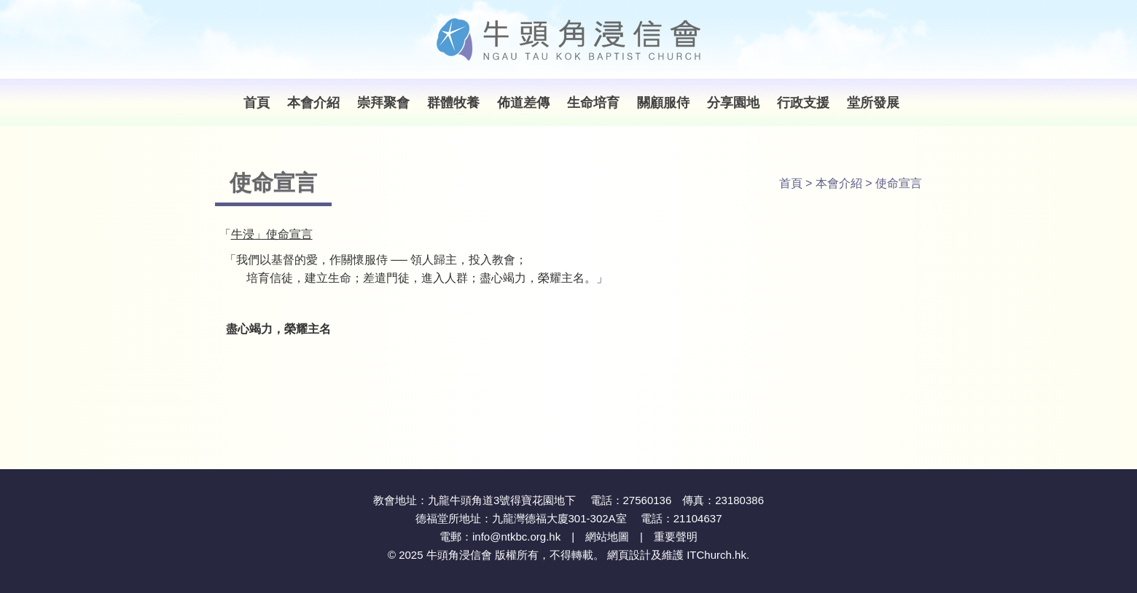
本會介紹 (839, 183)
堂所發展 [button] (873, 102)
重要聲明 (676, 536)
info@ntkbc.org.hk (516, 536)
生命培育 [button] (593, 102)
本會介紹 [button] (313, 102)
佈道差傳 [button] (523, 102)
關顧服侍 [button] (663, 102)
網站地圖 (607, 536)
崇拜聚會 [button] (383, 102)
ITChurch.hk (716, 555)
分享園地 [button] (733, 102)
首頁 (256, 102)
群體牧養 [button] (453, 102)
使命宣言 (898, 183)
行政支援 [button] (803, 102)
